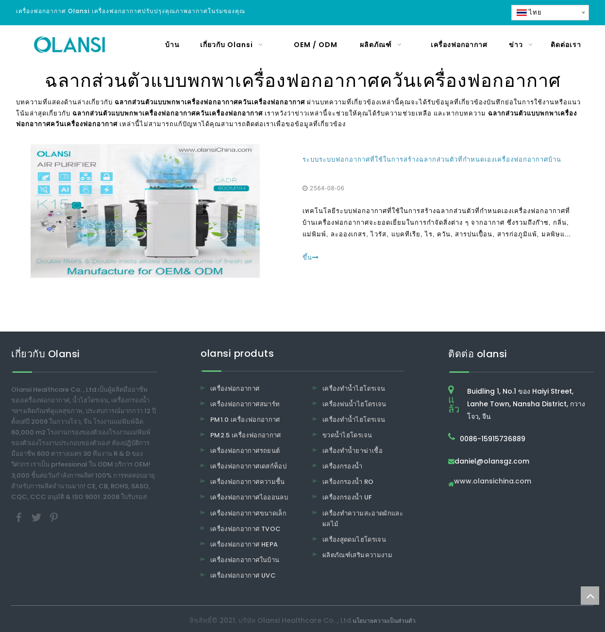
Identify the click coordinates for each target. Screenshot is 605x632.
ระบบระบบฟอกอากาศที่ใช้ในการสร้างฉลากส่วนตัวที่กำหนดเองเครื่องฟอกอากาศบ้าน (431, 159)
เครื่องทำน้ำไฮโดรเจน (353, 388)
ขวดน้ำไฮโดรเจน (347, 435)
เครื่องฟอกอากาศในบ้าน (244, 560)
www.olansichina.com (492, 482)
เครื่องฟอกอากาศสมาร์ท (245, 404)
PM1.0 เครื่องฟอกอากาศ (245, 419)
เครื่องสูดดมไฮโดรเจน (354, 539)
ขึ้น (310, 257)
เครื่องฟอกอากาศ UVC (243, 575)
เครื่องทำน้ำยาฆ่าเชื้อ (352, 450)
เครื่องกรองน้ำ (342, 466)
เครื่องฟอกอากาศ (235, 388)
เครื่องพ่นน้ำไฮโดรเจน (354, 404)
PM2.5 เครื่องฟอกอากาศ (245, 435)
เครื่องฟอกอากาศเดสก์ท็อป (248, 466)
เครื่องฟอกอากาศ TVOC (245, 528)
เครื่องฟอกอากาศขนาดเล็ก (248, 513)
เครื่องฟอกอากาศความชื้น (247, 481)
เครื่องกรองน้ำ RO (348, 481)
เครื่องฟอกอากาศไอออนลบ (249, 497)
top (590, 595)
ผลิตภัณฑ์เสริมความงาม (357, 555)
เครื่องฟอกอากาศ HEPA (244, 544)
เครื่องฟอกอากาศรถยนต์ (245, 450)
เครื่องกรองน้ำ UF (347, 497)
